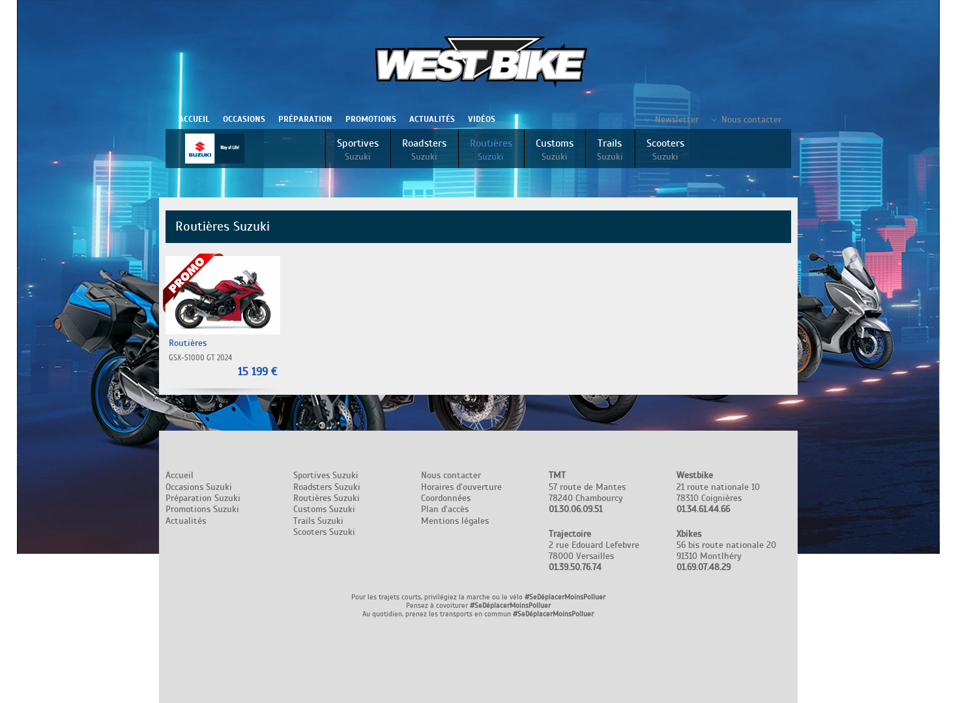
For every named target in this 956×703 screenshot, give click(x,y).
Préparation (305, 119)
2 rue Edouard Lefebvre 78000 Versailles (594, 550)
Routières (491, 149)
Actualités (432, 119)
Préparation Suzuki (203, 498)
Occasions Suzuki (199, 487)
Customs (554, 149)
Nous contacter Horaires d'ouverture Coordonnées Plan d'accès (461, 492)
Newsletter (677, 119)
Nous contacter (751, 119)
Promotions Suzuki (202, 509)
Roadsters (424, 149)
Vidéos (481, 119)
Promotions (370, 119)
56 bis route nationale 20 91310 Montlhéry (726, 550)
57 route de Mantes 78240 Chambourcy (587, 492)
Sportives (358, 149)
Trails (610, 149)
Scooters (665, 149)
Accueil (194, 119)
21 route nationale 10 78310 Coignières (718, 492)
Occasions (244, 119)
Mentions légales (455, 520)
